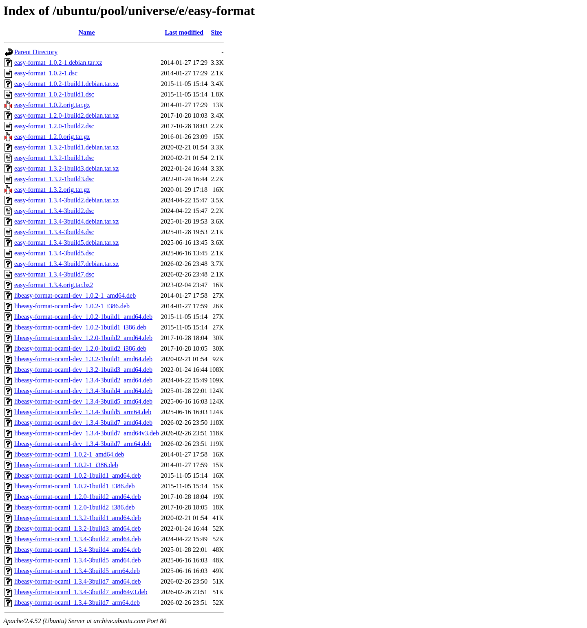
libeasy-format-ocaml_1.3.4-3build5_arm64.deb (77, 570)
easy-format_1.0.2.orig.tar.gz (52, 104)
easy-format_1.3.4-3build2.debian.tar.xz (66, 200)
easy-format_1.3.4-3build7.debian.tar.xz (66, 263)
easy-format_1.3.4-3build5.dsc (54, 253)
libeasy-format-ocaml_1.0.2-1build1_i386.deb (74, 486)
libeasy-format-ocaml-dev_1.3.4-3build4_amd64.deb (83, 390)
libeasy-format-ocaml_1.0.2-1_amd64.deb (69, 454)
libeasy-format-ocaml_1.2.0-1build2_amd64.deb (77, 496)
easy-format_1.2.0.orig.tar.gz (52, 136)
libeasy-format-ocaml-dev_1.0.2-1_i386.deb (72, 306)
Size (216, 32)
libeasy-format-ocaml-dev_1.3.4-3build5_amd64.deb (83, 401)
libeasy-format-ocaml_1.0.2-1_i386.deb (66, 464)
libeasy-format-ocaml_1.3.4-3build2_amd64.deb (77, 539)
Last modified (184, 32)
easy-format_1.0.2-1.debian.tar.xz (58, 62)
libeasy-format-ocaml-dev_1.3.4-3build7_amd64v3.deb (86, 433)
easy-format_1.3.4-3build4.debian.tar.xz (66, 221)
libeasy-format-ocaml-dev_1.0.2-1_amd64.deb (75, 295)
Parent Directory (35, 51)
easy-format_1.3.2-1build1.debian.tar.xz (66, 147)
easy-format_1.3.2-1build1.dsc (54, 157)
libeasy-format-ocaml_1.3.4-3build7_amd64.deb (77, 581)
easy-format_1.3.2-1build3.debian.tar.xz (66, 168)
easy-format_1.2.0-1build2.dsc (54, 126)
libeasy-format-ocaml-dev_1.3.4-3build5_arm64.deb (82, 411)
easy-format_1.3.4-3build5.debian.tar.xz (66, 242)
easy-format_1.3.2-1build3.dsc (54, 179)
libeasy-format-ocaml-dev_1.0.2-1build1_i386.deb (80, 327)
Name (87, 32)
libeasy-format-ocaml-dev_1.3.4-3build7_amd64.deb (83, 422)
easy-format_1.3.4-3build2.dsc (54, 210)
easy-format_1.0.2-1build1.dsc (54, 94)
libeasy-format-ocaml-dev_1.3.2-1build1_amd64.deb (83, 359)
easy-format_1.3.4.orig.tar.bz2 (53, 284)
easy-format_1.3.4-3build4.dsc (54, 231)
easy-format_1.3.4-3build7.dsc (54, 274)
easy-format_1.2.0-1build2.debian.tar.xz (66, 115)
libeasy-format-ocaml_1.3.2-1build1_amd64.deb (77, 517)
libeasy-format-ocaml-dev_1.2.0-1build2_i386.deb (80, 348)
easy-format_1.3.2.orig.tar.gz (52, 189)
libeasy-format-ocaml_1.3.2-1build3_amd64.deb (77, 528)
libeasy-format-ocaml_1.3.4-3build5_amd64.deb (77, 560)
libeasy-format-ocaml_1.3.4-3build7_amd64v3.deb (81, 591)
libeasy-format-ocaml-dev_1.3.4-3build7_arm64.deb (82, 443)
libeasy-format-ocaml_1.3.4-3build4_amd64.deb (77, 549)
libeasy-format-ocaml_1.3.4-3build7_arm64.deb (77, 602)
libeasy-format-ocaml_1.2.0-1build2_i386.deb (74, 507)
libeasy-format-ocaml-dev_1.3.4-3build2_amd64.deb (83, 380)
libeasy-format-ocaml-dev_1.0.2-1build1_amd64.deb (83, 316)
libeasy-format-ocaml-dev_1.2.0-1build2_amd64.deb (83, 337)
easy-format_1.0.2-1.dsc (45, 73)
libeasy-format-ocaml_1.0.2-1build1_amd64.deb (77, 475)
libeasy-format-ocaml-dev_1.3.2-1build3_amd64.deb (83, 369)
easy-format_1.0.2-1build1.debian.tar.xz (66, 83)
